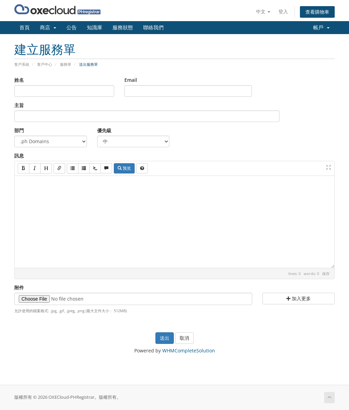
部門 (19, 130)
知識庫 (94, 28)
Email (130, 80)
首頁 (24, 28)
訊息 (19, 155)
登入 (283, 11)
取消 (184, 338)
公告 (71, 28)
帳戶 (321, 28)
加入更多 (298, 298)
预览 (124, 168)
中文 (263, 11)
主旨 (19, 105)
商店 (48, 28)
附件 (19, 287)
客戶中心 (44, 64)
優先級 (104, 130)
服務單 (65, 64)
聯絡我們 (153, 28)
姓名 (19, 80)
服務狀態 (122, 28)
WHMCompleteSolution (188, 350)
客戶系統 (21, 64)
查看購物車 (317, 12)
